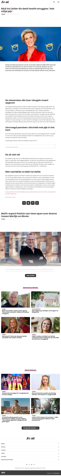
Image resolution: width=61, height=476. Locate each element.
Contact (44, 468)
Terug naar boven (29, 428)
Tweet (28, 203)
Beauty (3, 447)
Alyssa (18, 14)
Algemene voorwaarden (35, 468)
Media (3, 14)
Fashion (3, 450)
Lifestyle (3, 456)
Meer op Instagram (12, 147)
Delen (24, 203)
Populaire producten (7, 459)
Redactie (17, 468)
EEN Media (57, 473)
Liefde (3, 453)
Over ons (22, 468)
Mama (3, 443)
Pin (33, 203)
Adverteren (27, 468)
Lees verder (31, 275)
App (37, 203)
